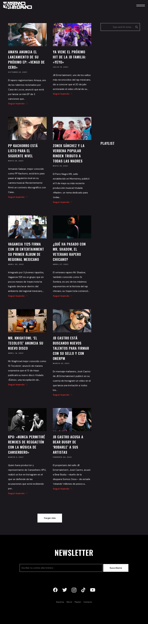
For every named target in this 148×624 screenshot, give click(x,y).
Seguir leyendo (17, 103)
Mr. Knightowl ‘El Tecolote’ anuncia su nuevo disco (25, 343)
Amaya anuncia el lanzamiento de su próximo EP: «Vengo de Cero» (26, 59)
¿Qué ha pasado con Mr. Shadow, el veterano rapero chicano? (69, 251)
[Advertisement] (124, 85)
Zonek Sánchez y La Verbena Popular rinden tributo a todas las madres (69, 153)
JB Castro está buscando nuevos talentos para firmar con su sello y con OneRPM (71, 348)
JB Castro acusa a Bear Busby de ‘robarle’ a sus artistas (68, 444)
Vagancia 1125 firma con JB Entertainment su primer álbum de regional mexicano (26, 251)
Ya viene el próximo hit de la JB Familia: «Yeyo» (69, 56)
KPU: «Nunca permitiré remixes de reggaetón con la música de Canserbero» (26, 444)
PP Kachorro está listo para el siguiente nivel (23, 150)
